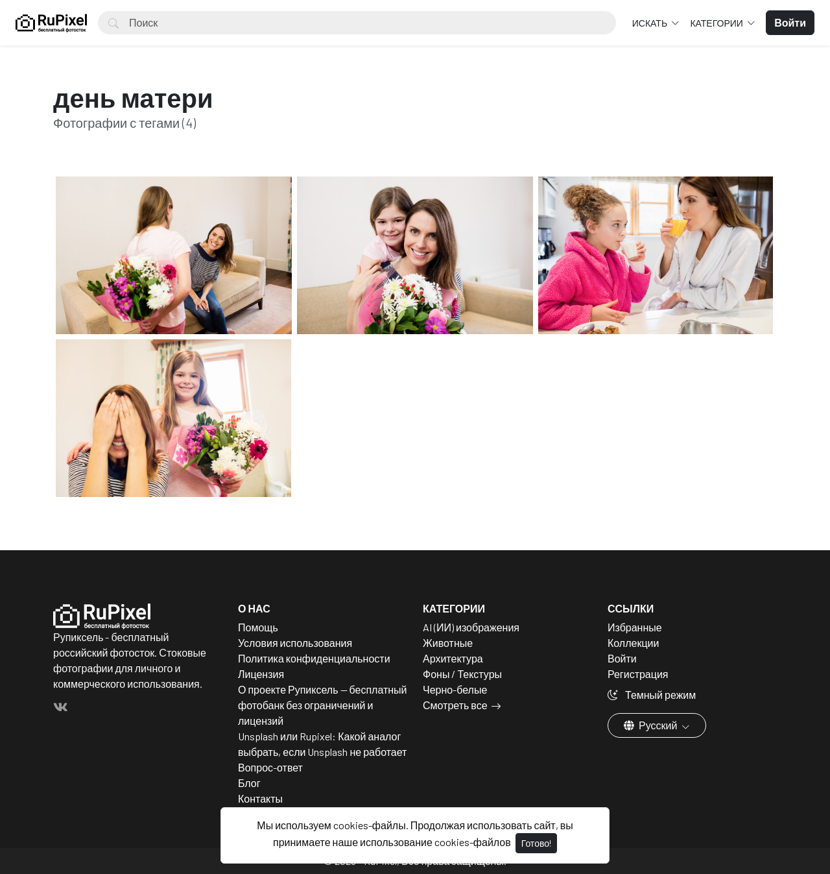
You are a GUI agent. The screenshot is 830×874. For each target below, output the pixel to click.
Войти (622, 658)
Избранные (635, 627)
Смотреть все (455, 705)
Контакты (260, 798)
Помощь (258, 627)
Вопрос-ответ (270, 767)
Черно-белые (455, 689)
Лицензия (261, 674)
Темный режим (652, 694)
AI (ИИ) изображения (471, 627)
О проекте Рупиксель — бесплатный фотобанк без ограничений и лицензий (322, 705)
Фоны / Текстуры (462, 674)
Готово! (536, 843)
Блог (249, 783)
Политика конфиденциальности (314, 658)
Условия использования (295, 643)
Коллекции (633, 643)
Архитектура (453, 658)
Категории (717, 23)
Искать (650, 23)
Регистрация (638, 674)
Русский (651, 725)
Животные (448, 643)
